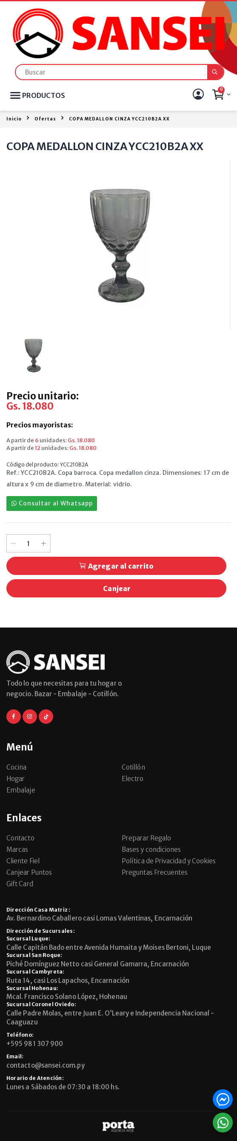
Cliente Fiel (23, 861)
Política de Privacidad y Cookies (169, 861)
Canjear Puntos (29, 872)
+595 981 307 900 (34, 1044)
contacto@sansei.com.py (45, 1065)
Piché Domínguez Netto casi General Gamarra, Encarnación (97, 964)
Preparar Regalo (146, 838)
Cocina (16, 767)
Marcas (17, 849)
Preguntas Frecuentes (155, 872)
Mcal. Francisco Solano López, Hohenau (66, 997)
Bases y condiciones (151, 849)
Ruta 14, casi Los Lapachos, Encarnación (67, 980)
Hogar (15, 779)
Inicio (14, 119)
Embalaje (20, 790)
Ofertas (45, 119)
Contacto (20, 838)
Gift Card (19, 884)
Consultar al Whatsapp (52, 503)
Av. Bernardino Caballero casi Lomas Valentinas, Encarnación (99, 918)
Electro (133, 779)
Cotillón (133, 767)
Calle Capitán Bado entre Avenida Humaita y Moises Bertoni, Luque (108, 947)
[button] (221, 96)
